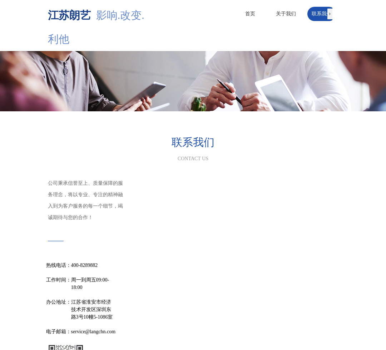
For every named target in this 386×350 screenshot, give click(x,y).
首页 (250, 13)
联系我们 (322, 13)
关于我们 (286, 13)
